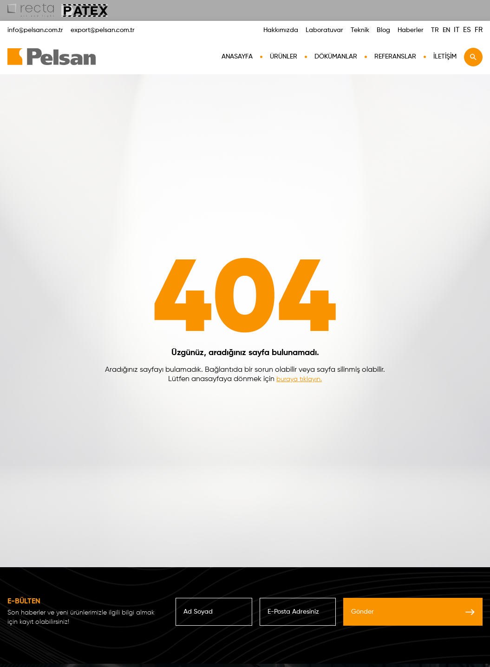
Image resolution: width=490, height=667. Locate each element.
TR (435, 30)
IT (456, 29)
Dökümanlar (335, 56)
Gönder (413, 612)
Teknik (360, 30)
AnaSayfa (237, 56)
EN (446, 30)
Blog (383, 30)
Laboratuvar (324, 30)
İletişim (445, 56)
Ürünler (283, 56)
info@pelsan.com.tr (35, 30)
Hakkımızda (280, 30)
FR (479, 29)
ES (467, 29)
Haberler (411, 30)
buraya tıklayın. (299, 379)
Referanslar (395, 56)
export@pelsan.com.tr (103, 30)
